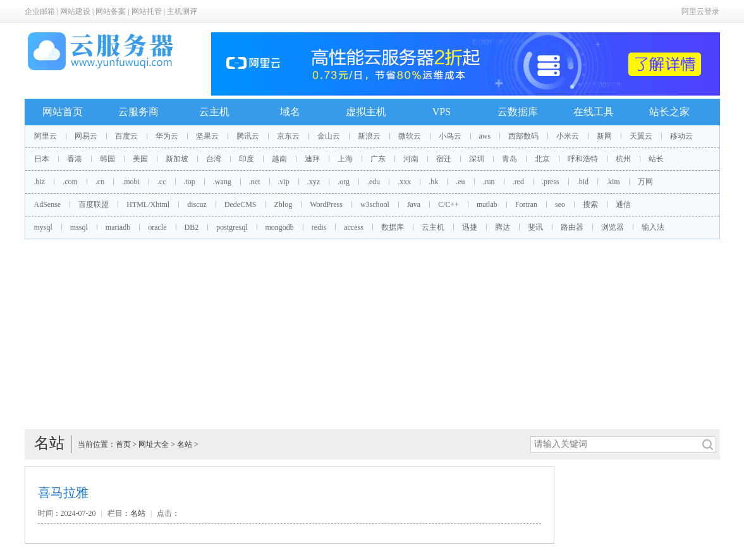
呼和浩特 (583, 158)
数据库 (392, 227)
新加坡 (177, 158)
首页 (123, 444)
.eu (460, 181)
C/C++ (448, 204)
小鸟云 (450, 136)
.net (254, 181)
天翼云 (641, 136)
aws (485, 136)
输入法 (653, 227)
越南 (279, 158)
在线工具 (593, 111)
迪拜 (312, 158)
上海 (345, 158)
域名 (290, 111)
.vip (284, 181)
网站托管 (146, 11)
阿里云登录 (700, 11)
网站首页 (62, 111)
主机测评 (182, 11)
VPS (441, 111)
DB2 (192, 227)
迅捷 (469, 227)
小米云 (567, 136)
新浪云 (369, 136)
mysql (43, 227)
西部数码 (523, 136)
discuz (197, 204)
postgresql (231, 227)
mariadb (118, 227)
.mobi (131, 181)
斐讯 (535, 227)
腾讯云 (247, 136)
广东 (378, 158)
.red (518, 181)
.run (489, 181)
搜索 (590, 204)
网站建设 (75, 11)
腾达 (502, 227)
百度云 (126, 136)
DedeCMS (240, 204)
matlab (487, 204)
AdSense (47, 204)
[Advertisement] (372, 334)
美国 (140, 158)
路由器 (572, 227)
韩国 (107, 158)
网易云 (86, 136)
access (353, 227)
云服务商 (138, 111)
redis (319, 227)
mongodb (279, 227)
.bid (582, 181)
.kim (613, 181)
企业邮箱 (40, 11)
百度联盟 (93, 204)
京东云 (288, 136)
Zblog (283, 204)
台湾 (213, 158)
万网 (645, 181)
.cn (99, 181)
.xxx (404, 181)
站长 (656, 158)
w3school (374, 204)
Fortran (526, 204)
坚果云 (207, 136)
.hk (433, 181)
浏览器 (612, 227)
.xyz (313, 181)
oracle (157, 227)
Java (413, 204)
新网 (604, 136)
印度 (246, 158)
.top (189, 181)
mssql (79, 227)
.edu (373, 181)
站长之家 (669, 111)
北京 (542, 158)
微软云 (409, 136)
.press (550, 181)
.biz (40, 181)
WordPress (326, 204)
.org (344, 181)
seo (560, 204)
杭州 (623, 158)
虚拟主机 (366, 111)
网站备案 (110, 11)
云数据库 (517, 111)
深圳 (476, 158)
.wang (222, 181)
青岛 (509, 158)
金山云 (328, 136)
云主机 (214, 111)
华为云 (167, 136)
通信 (623, 204)
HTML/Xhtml (147, 204)
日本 (41, 158)
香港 (74, 158)
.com (70, 181)
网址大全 (153, 444)
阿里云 (45, 136)
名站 (184, 444)
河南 (410, 158)
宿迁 (443, 158)
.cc (161, 181)
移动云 (681, 136)
